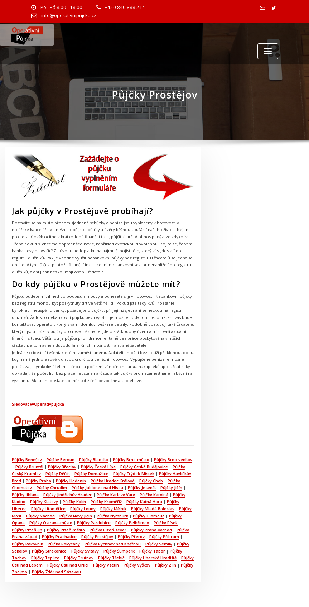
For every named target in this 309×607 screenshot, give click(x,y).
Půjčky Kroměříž (106, 501)
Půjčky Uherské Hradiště (153, 557)
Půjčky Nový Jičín (75, 515)
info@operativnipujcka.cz (68, 15)
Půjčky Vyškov (137, 565)
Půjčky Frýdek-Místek (133, 473)
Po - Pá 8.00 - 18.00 (61, 7)
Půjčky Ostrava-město (50, 522)
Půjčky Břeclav (62, 466)
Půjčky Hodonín (71, 480)
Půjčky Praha (38, 480)
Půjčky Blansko (93, 459)
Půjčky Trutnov (78, 557)
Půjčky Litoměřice (48, 508)
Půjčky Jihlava (25, 494)
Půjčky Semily (158, 543)
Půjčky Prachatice (59, 536)
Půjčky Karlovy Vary (116, 494)
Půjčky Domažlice (91, 473)
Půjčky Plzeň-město (66, 529)
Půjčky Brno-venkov (173, 459)
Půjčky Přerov (131, 536)
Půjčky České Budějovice (144, 466)
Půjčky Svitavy (85, 551)
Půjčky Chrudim (52, 487)
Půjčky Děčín (57, 473)
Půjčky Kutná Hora (144, 501)
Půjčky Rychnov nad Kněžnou (113, 543)
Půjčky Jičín (171, 487)
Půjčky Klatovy (44, 501)
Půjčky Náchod (40, 515)
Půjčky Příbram (164, 536)
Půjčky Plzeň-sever (108, 529)
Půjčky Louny (83, 508)
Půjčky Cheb (151, 480)
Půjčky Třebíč (111, 557)
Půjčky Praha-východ (151, 529)
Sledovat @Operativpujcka (38, 404)
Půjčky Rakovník (27, 543)
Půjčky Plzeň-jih (27, 529)
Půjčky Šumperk (119, 551)
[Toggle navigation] (267, 51)
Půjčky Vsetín (106, 565)
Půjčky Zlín (165, 565)
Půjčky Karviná (154, 494)
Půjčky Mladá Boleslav (152, 508)
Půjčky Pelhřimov (132, 522)
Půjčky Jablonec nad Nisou (97, 487)
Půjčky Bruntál (29, 466)
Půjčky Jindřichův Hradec (67, 494)
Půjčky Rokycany (64, 543)
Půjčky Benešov (27, 459)
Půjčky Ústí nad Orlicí (67, 565)
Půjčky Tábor (152, 551)
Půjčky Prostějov (97, 536)
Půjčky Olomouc (148, 515)
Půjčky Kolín (74, 501)
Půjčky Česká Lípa (98, 466)
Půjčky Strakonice (49, 551)
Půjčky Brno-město (131, 459)
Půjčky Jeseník (142, 487)
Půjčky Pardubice (94, 522)
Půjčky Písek (166, 522)
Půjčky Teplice (45, 557)
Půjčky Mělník (113, 508)
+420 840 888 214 (125, 7)
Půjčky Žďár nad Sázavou (56, 571)
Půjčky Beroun (60, 459)
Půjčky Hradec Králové (113, 480)
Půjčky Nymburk (112, 515)
